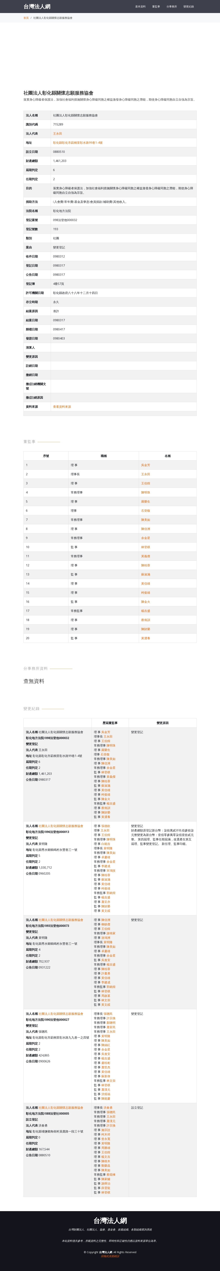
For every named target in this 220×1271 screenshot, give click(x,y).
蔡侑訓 (145, 620)
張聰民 (108, 1014)
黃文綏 (105, 911)
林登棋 (145, 547)
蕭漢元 (105, 1089)
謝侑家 (111, 933)
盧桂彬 (105, 1063)
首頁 (26, 18)
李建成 (105, 866)
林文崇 (105, 1000)
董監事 (156, 6)
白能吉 (105, 844)
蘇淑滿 (145, 574)
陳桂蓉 (145, 565)
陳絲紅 (105, 1045)
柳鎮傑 (105, 924)
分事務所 (172, 6)
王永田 (57, 133)
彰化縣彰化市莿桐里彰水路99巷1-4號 (78, 143)
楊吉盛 (145, 611)
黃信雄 (145, 583)
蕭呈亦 (105, 902)
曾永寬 (105, 1139)
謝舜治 (105, 1183)
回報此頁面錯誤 (110, 1256)
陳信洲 (145, 529)
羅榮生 (145, 501)
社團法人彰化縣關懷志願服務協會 (61, 826)
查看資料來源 (62, 407)
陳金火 (145, 602)
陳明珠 (145, 492)
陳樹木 (105, 1161)
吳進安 (105, 960)
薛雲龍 (105, 1188)
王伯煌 (145, 483)
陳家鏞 (105, 1179)
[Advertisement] (110, 60)
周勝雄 (105, 1148)
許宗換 (111, 1018)
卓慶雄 (105, 857)
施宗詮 (105, 1130)
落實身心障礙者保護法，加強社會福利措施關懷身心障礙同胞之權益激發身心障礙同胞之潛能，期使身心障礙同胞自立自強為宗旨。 (109, 99)
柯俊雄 (145, 593)
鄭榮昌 (105, 1166)
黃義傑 (145, 556)
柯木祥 (105, 1134)
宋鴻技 (111, 870)
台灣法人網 (36, 6)
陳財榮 (145, 629)
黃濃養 (145, 638)
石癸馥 (145, 511)
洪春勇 (108, 1108)
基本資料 (140, 6)
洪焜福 (105, 1094)
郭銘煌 (111, 893)
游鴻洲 (105, 938)
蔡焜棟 (111, 1174)
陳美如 (145, 520)
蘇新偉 (105, 1076)
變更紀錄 (188, 6)
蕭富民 (111, 1027)
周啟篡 (105, 996)
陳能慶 (105, 1098)
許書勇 (105, 973)
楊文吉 (105, 1157)
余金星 (145, 538)
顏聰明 (111, 1023)
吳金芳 (145, 465)
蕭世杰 (105, 1067)
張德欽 (105, 826)
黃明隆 (108, 848)
